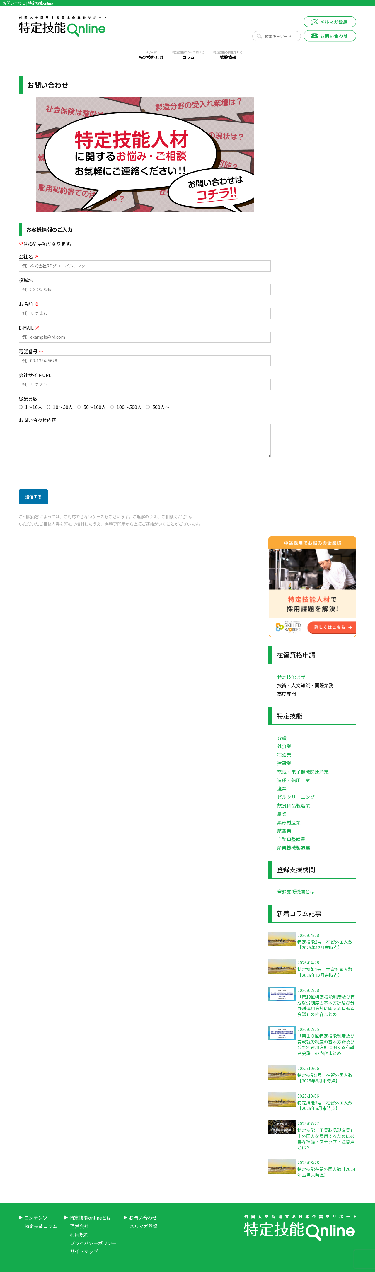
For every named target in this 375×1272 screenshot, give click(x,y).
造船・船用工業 (293, 780)
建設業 (284, 763)
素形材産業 (289, 822)
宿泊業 (284, 754)
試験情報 (228, 55)
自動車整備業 (291, 839)
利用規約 (79, 1234)
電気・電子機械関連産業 (303, 771)
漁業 (282, 788)
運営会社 (79, 1226)
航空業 (284, 830)
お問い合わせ (143, 1217)
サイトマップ (84, 1251)
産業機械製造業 (293, 847)
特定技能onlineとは (90, 1217)
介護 (282, 737)
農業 (282, 813)
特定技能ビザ (291, 677)
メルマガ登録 (143, 1226)
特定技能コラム (41, 1226)
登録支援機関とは (296, 891)
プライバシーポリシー (93, 1243)
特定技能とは (151, 55)
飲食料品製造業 (293, 805)
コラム (188, 55)
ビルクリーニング (296, 796)
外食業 (284, 746)
